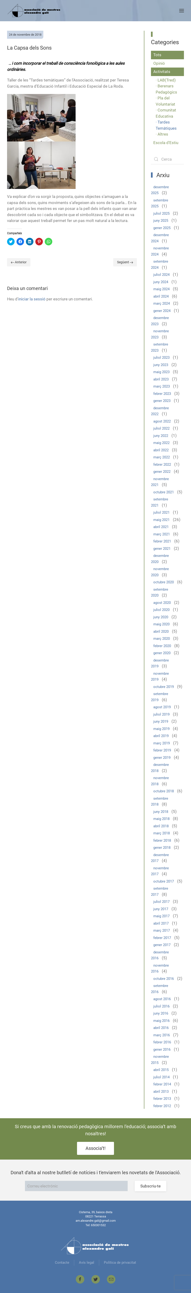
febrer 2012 (162, 1106)
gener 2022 (162, 471)
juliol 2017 (161, 902)
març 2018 (161, 833)
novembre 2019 (160, 676)
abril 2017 (161, 923)
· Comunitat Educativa (166, 113)
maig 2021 (161, 520)
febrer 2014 (162, 1084)
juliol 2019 (161, 714)
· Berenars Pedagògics (166, 89)
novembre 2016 (160, 968)
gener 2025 (162, 228)
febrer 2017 (162, 938)
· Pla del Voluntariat (165, 101)
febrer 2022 (162, 464)
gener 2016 (162, 1049)
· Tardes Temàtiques (166, 125)
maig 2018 (161, 819)
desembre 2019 (160, 663)
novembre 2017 (160, 871)
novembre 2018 (160, 781)
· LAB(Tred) (166, 80)
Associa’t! (95, 1148)
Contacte (62, 1262)
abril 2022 (161, 450)
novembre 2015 (160, 1059)
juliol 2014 (161, 1077)
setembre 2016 (159, 989)
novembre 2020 (160, 572)
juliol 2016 (161, 1006)
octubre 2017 (163, 881)
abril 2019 (161, 736)
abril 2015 (161, 1070)
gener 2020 (162, 653)
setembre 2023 (159, 347)
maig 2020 (161, 624)
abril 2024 (161, 296)
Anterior (19, 262)
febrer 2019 (162, 750)
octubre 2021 (163, 492)
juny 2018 (160, 812)
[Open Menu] (181, 10)
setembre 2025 (159, 203)
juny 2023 (160, 365)
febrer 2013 (162, 1099)
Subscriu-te (150, 1186)
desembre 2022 (160, 411)
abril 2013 (161, 1091)
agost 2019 (162, 707)
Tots (157, 54)
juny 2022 (160, 436)
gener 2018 (162, 847)
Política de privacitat (120, 1262)
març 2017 (161, 930)
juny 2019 (160, 721)
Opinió (159, 63)
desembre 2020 (160, 559)
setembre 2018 (159, 801)
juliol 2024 (161, 275)
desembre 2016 (160, 955)
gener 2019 (162, 757)
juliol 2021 (161, 512)
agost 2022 (162, 421)
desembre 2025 (160, 190)
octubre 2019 (163, 687)
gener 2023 (162, 401)
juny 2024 (160, 282)
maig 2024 (161, 289)
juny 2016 (160, 1013)
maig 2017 (161, 916)
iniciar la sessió (31, 299)
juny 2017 (160, 909)
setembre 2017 (159, 891)
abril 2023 (161, 379)
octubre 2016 (163, 979)
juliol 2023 (161, 357)
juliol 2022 (161, 428)
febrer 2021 (162, 541)
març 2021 (161, 534)
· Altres (162, 134)
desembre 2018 (160, 768)
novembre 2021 (160, 482)
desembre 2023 (160, 321)
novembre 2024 (160, 251)
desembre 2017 (160, 858)
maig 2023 (161, 372)
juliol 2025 (161, 213)
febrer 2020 (162, 646)
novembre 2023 (160, 334)
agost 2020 (162, 603)
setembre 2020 (159, 592)
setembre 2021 (159, 502)
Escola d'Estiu (165, 142)
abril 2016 (161, 1028)
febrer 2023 (162, 394)
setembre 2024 (159, 264)
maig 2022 (161, 443)
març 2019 (161, 743)
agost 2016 (162, 999)
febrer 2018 (162, 840)
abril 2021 (161, 527)
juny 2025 (160, 220)
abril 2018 (161, 826)
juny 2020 (160, 617)
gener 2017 (162, 945)
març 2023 (161, 386)
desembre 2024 (160, 238)
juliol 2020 (161, 610)
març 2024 (161, 303)
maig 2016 (161, 1021)
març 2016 (161, 1035)
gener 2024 (162, 311)
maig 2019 (161, 729)
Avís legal (86, 1262)
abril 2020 (161, 631)
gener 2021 (162, 548)
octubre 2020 (163, 582)
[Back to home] (34, 10)
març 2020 (161, 638)
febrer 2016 (162, 1042)
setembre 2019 (159, 697)
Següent (125, 262)
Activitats (161, 71)
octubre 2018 (163, 791)
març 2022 (161, 457)
